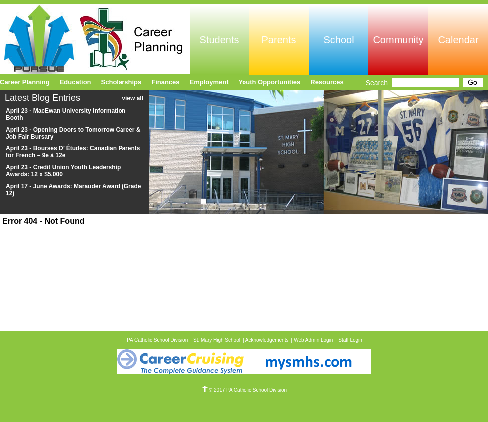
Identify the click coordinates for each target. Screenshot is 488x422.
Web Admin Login (313, 340)
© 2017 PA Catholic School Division (244, 390)
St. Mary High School (216, 340)
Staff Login (350, 340)
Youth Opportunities (270, 82)
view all (132, 98)
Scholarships (121, 82)
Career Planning (25, 82)
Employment (209, 82)
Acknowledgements (267, 340)
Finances (165, 82)
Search (377, 83)
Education (75, 82)
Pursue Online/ (95, 39)
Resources (326, 82)
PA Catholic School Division (157, 340)
